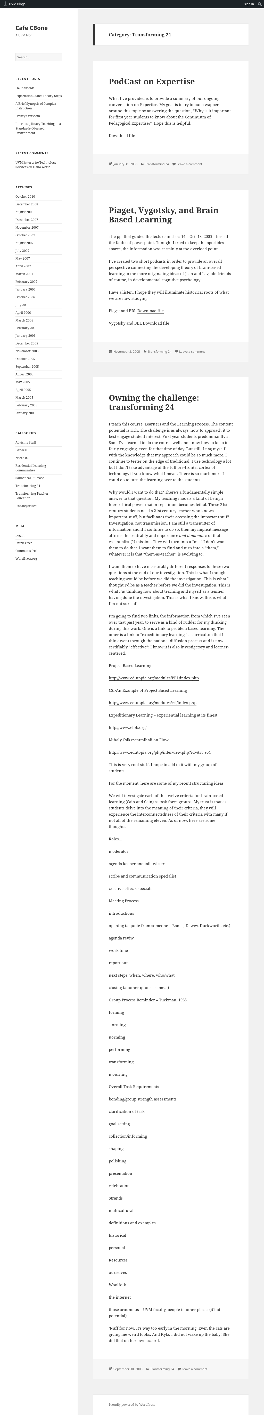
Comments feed (26, 551)
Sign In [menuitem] (249, 4)
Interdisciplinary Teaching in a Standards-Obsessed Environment (38, 128)
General (21, 450)
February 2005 (26, 405)
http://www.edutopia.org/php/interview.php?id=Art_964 (160, 752)
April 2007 (23, 266)
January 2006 (25, 335)
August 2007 (24, 243)
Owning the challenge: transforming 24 (154, 402)
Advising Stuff (25, 442)
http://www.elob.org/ (127, 727)
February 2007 (26, 281)
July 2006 (22, 305)
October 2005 (25, 359)
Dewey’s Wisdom (27, 116)
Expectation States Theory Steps (38, 96)
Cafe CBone (31, 27)
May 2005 (22, 382)
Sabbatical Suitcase (29, 478)
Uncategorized (26, 506)
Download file (122, 135)
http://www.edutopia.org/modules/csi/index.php (152, 702)
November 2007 (27, 227)
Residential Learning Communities (30, 467)
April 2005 (23, 390)
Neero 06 (22, 458)
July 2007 (22, 250)
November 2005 (27, 351)
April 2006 (23, 312)
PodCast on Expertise (152, 81)
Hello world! (24, 88)
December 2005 (26, 343)
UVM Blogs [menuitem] (17, 4)
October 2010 (25, 196)
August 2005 (24, 374)
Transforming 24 (27, 486)
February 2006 (26, 328)
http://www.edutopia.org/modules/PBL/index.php (154, 677)
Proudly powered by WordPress (132, 1404)
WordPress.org (26, 558)
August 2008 (24, 212)
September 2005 (27, 366)
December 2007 (26, 220)
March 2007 (24, 274)
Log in (19, 535)
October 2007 (25, 235)
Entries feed (23, 543)
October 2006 (25, 297)
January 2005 (25, 413)
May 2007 (22, 258)
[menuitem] (260, 4)
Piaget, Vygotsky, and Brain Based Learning (164, 215)
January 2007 (25, 289)
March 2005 (24, 397)
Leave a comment (189, 164)
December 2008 (26, 204)
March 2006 (24, 320)
